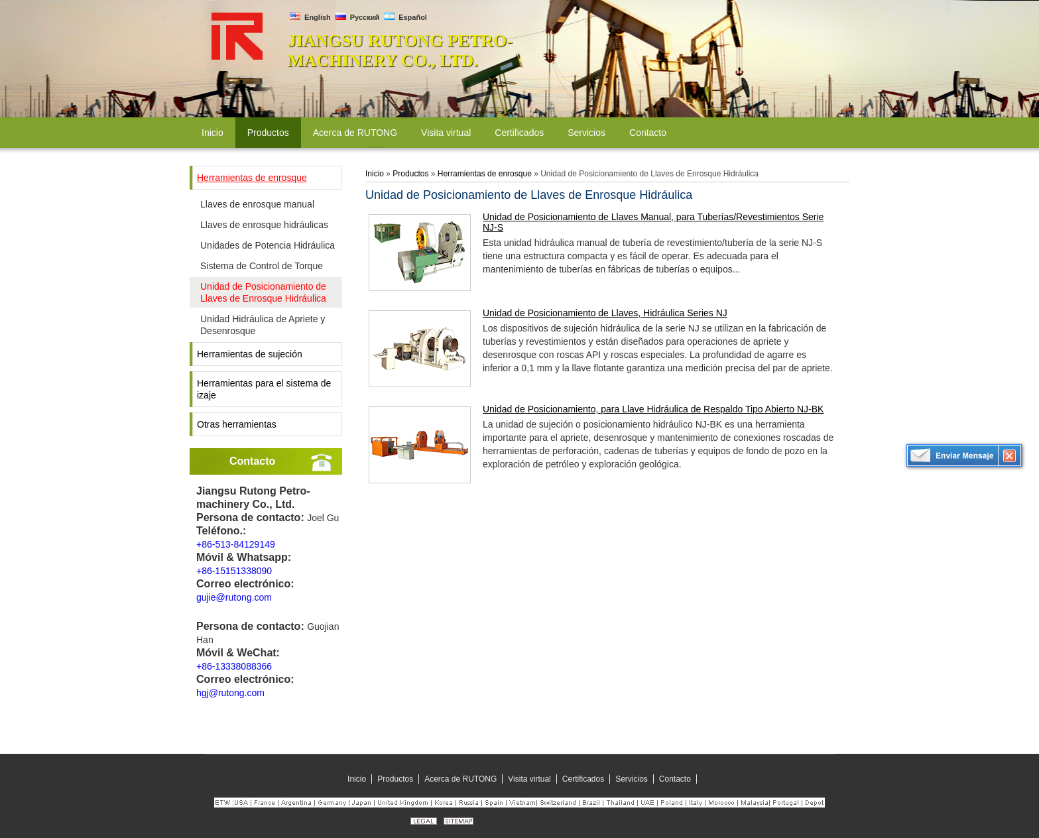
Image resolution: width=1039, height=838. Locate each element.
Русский (358, 17)
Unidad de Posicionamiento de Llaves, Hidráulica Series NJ (605, 313)
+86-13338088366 (234, 666)
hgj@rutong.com (230, 693)
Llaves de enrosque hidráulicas (264, 224)
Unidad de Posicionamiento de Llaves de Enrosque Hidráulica (263, 292)
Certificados (583, 779)
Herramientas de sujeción (249, 354)
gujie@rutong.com (234, 597)
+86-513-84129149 (235, 544)
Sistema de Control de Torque (261, 266)
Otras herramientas (236, 424)
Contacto (252, 461)
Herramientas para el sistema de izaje (264, 389)
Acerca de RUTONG (460, 779)
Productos (410, 173)
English (310, 17)
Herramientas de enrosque (252, 177)
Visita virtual (529, 779)
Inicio (374, 173)
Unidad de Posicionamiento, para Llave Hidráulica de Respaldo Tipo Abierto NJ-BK (653, 409)
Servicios (631, 779)
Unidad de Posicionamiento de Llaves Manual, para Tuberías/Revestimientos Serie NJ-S (653, 222)
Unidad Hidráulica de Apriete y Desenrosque (262, 325)
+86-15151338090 (234, 571)
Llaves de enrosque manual (257, 204)
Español (405, 17)
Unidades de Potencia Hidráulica (267, 245)
